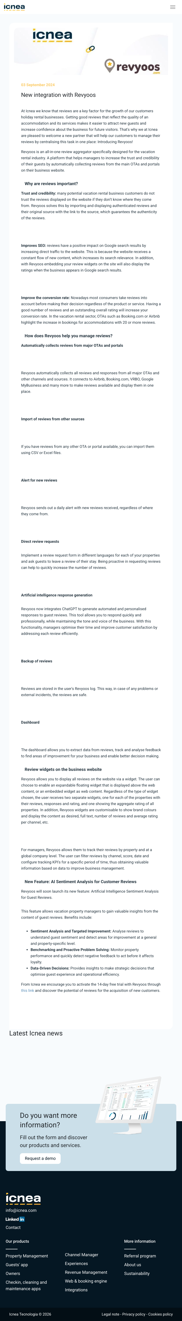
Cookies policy (160, 1314)
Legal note (110, 1314)
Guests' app (17, 1264)
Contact (13, 1227)
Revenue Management (86, 1272)
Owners (13, 1273)
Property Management (27, 1256)
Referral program (140, 1256)
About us (132, 1264)
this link (27, 990)
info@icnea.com (21, 1210)
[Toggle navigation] (172, 7)
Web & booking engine (86, 1281)
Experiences (76, 1263)
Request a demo (40, 1158)
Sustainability (137, 1273)
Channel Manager (81, 1254)
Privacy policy (134, 1314)
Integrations (76, 1290)
